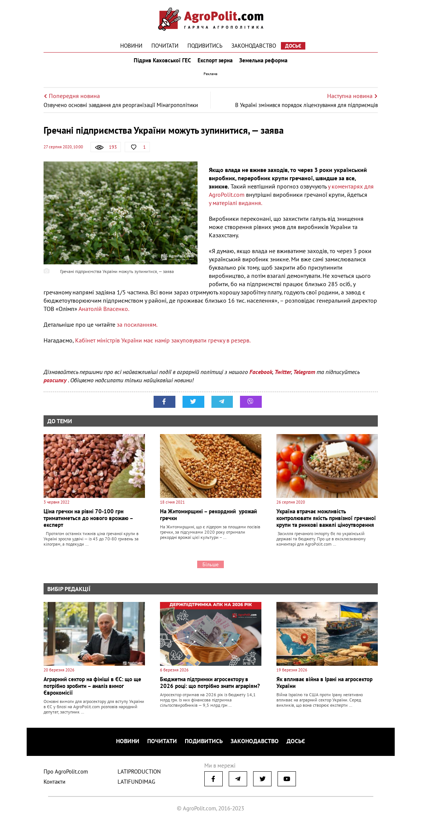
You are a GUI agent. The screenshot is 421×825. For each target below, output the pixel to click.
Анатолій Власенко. (103, 314)
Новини (131, 45)
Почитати (164, 45)
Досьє (293, 45)
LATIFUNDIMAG (136, 783)
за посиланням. (136, 329)
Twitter (283, 377)
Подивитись (204, 45)
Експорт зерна (215, 63)
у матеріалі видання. (235, 208)
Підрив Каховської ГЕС (160, 63)
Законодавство (253, 45)
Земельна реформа (265, 63)
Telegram (304, 377)
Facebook (260, 377)
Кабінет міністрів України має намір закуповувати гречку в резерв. (163, 345)
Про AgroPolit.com (66, 773)
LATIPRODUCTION (139, 773)
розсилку (56, 385)
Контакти (54, 783)
